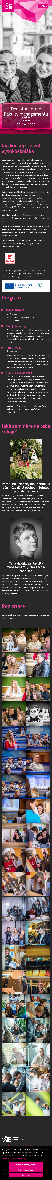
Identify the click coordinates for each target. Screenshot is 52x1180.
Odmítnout (26, 1175)
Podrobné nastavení (26, 1169)
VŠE (8, 6)
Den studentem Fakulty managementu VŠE (26, 113)
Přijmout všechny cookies (26, 1164)
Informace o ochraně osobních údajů (14, 1158)
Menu (44, 5)
